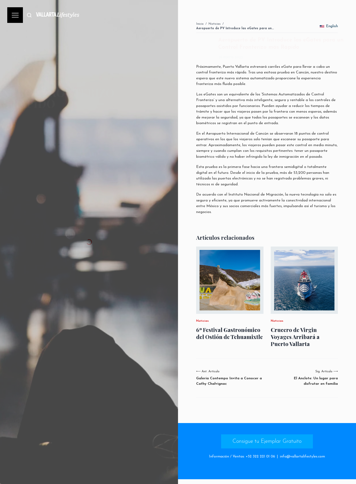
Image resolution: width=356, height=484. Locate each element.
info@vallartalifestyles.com (302, 456)
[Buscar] (29, 15)
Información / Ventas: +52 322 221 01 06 (242, 456)
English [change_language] (329, 26)
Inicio (200, 24)
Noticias (214, 24)
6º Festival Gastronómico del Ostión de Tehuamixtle (229, 333)
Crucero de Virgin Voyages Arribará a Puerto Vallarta (295, 336)
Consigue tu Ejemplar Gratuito (267, 441)
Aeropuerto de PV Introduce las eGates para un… (235, 28)
